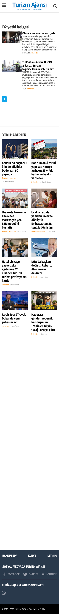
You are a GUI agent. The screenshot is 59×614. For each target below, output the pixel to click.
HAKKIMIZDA (9, 555)
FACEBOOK (11, 574)
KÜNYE (32, 555)
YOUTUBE (49, 574)
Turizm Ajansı (21, 609)
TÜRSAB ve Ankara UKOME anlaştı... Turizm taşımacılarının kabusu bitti (38, 65)
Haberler (34, 53)
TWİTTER (30, 574)
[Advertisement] (29, 446)
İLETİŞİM (52, 555)
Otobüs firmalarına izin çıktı (38, 33)
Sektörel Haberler (9, 178)
